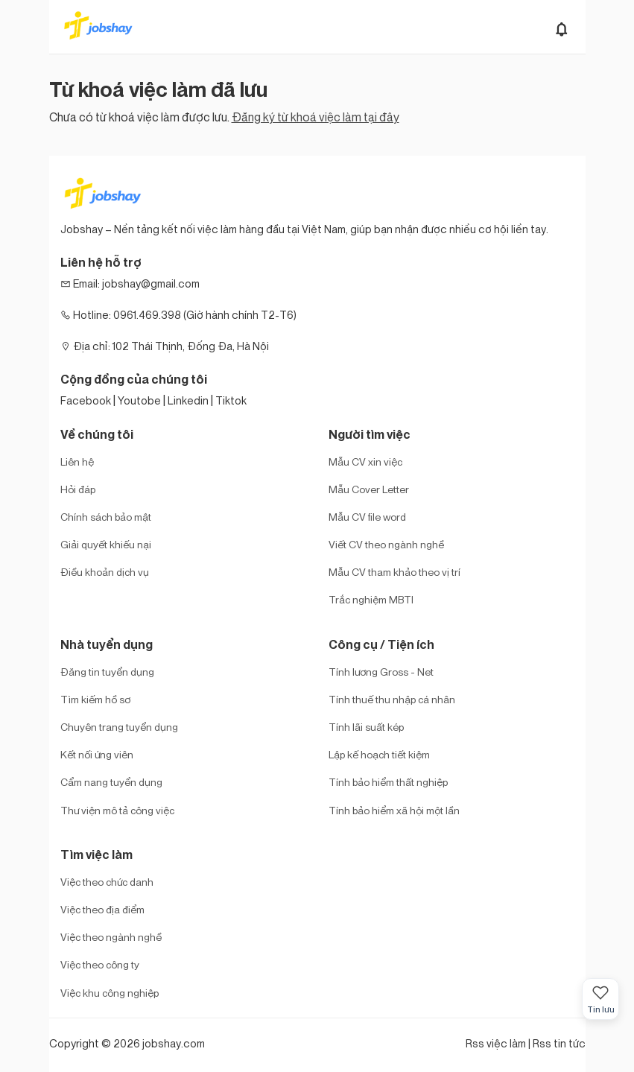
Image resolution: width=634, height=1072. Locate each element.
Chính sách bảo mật (105, 516)
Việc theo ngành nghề (111, 937)
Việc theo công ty (99, 964)
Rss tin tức (559, 1043)
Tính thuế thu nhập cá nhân (392, 699)
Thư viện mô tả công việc (117, 810)
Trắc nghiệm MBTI (371, 599)
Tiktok (231, 400)
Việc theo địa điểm (102, 909)
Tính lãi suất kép (366, 727)
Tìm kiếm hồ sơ (95, 699)
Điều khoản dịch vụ (104, 572)
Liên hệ (77, 461)
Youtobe (139, 400)
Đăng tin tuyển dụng (107, 671)
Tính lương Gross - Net (381, 671)
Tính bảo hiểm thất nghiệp (388, 782)
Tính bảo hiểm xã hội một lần (394, 810)
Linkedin (188, 400)
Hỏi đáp (77, 489)
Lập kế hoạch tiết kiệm (379, 754)
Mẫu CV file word (367, 516)
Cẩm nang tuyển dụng (111, 782)
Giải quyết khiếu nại (105, 544)
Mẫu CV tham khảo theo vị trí (394, 572)
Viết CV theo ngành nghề (386, 544)
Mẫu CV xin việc (365, 461)
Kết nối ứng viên (96, 754)
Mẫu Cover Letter (369, 489)
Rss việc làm (496, 1043)
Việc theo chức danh (106, 881)
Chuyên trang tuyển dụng (119, 727)
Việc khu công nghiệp (109, 992)
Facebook (85, 400)
